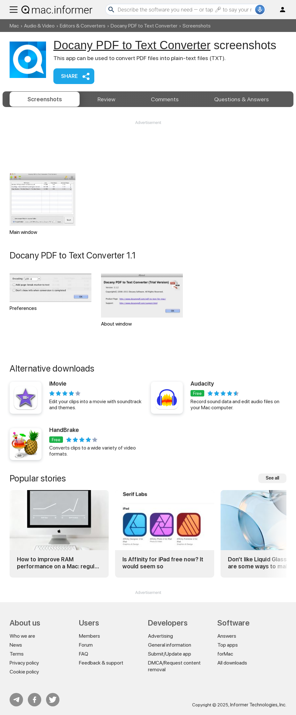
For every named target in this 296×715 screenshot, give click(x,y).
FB (34, 699)
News (16, 645)
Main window (42, 204)
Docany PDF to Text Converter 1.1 (73, 255)
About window (142, 300)
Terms (17, 654)
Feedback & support (101, 663)
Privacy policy (24, 663)
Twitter (52, 699)
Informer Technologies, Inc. (258, 705)
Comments (165, 99)
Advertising (160, 636)
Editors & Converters (82, 26)
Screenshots (44, 99)
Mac (14, 26)
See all (272, 478)
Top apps (227, 645)
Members (89, 636)
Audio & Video (39, 26)
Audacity (202, 383)
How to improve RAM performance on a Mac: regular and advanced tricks (58, 563)
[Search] (185, 9)
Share (69, 76)
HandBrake (64, 430)
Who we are (22, 636)
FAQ (83, 654)
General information (169, 645)
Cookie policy (24, 672)
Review (106, 99)
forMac (225, 654)
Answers (241, 99)
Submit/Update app (169, 654)
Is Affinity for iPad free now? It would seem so (162, 563)
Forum (86, 645)
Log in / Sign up (279, 9)
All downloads (232, 663)
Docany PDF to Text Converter (144, 26)
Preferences (50, 292)
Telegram (16, 699)
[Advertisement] (148, 145)
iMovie (57, 383)
